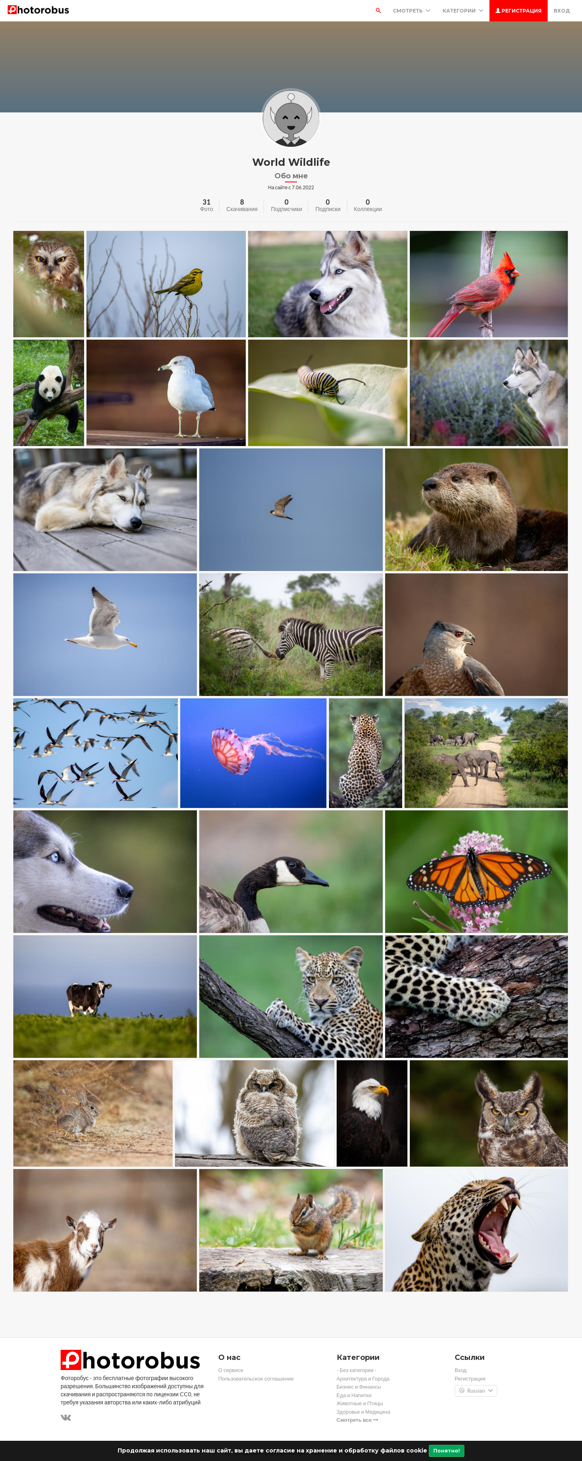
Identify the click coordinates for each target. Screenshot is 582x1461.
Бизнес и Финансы (359, 1387)
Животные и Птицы (360, 1403)
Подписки (327, 209)
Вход (562, 11)
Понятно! (446, 1451)
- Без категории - (357, 1370)
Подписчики (286, 209)
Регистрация (519, 11)
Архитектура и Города (363, 1379)
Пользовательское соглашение (256, 1379)
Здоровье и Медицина (363, 1412)
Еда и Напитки (354, 1395)
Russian (476, 1391)
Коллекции (368, 209)
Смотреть (411, 11)
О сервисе (230, 1370)
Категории (463, 11)
